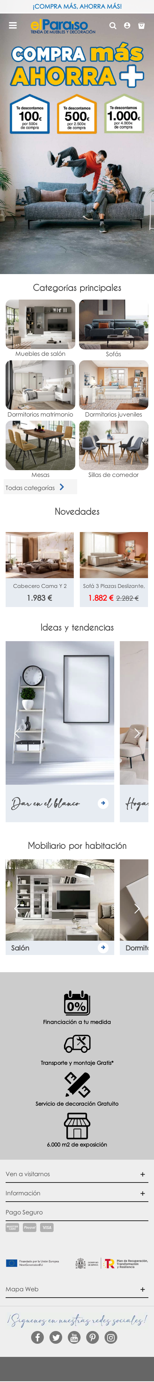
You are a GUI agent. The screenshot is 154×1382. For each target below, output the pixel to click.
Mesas (40, 474)
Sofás (113, 354)
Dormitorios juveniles (113, 414)
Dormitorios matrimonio (40, 414)
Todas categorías (36, 488)
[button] (137, 732)
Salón (20, 948)
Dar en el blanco (45, 803)
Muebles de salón (40, 353)
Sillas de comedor (113, 474)
